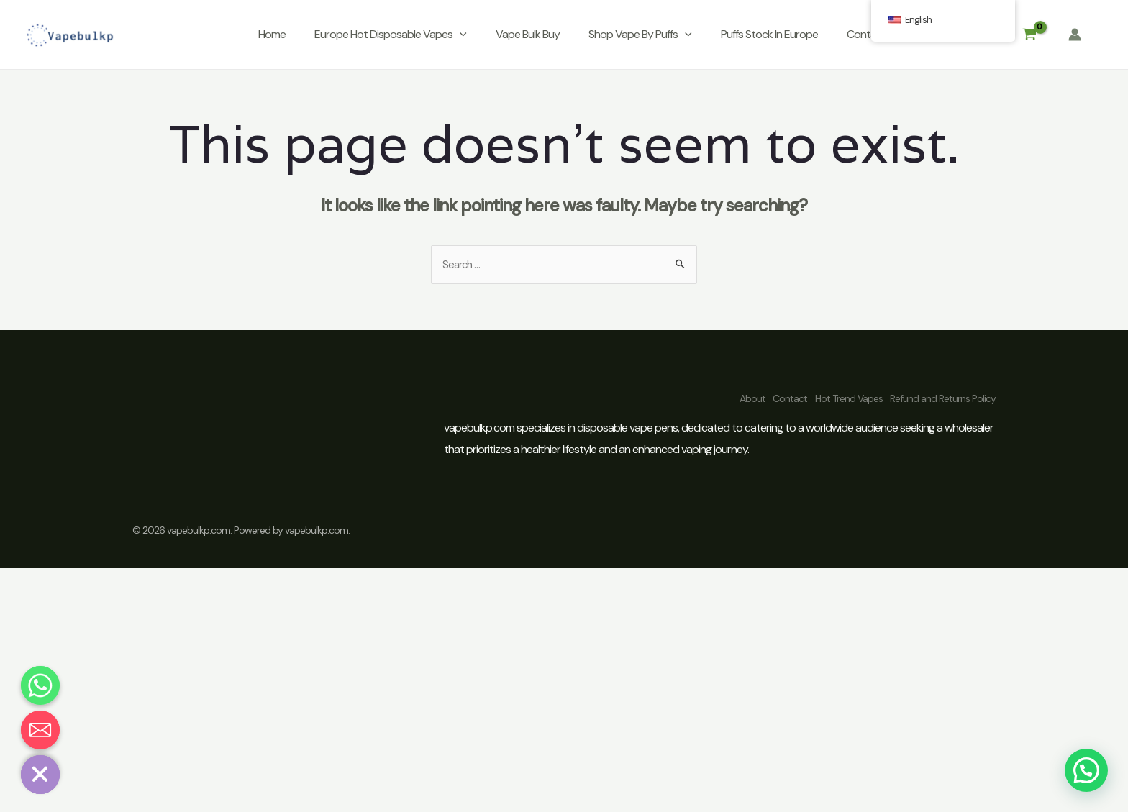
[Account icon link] (1074, 34)
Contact (866, 34)
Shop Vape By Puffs (640, 34)
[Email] (40, 730)
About (708, 397)
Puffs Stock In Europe (769, 34)
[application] (459, 34)
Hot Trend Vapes (834, 397)
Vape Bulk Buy (528, 34)
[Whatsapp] (40, 685)
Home (272, 34)
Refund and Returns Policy (943, 397)
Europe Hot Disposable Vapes (390, 34)
